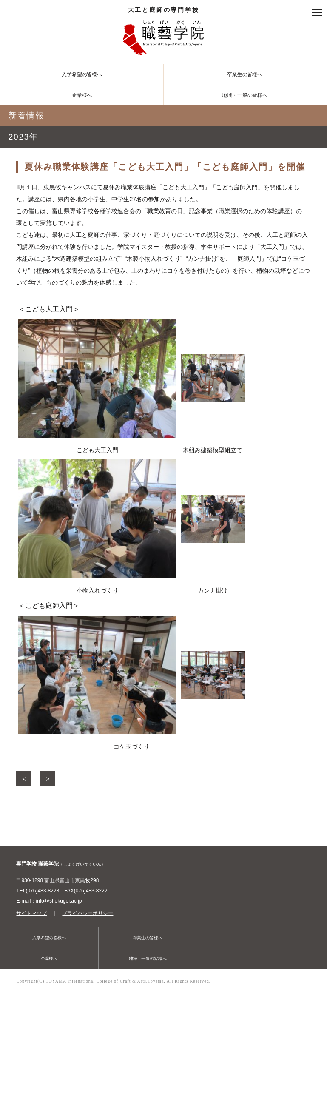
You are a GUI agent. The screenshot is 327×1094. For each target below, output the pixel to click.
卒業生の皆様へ (244, 74)
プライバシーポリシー (87, 913)
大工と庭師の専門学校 (164, 33)
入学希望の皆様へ (82, 74)
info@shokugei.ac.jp (59, 901)
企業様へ (82, 95)
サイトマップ (31, 913)
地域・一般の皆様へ (244, 95)
